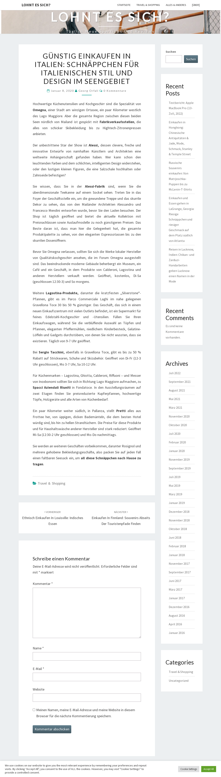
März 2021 (175, 407)
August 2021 (177, 390)
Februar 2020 (177, 442)
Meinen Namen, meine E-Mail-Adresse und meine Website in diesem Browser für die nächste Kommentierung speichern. (85, 713)
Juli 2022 (174, 373)
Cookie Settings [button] (188, 769)
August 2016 (177, 615)
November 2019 (179, 459)
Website (38, 689)
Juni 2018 (175, 537)
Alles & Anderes (176, 5)
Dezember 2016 (179, 607)
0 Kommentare (115, 90)
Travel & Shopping (148, 5)
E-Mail (38, 668)
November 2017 (179, 564)
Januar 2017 (177, 598)
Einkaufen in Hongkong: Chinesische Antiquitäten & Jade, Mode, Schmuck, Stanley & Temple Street (180, 138)
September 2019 (180, 468)
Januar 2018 (177, 555)
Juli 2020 (174, 434)
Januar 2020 (177, 451)
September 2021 (180, 382)
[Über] (196, 5)
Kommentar (43, 583)
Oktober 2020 (178, 425)
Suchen (171, 52)
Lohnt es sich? (36, 4)
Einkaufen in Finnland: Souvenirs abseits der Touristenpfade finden (121, 518)
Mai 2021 (174, 399)
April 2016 (175, 624)
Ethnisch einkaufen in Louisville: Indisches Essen (52, 518)
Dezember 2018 (179, 512)
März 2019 (175, 494)
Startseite (124, 5)
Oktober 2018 (178, 529)
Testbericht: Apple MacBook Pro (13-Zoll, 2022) (181, 108)
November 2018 (179, 520)
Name (38, 648)
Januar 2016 (177, 633)
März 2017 (175, 589)
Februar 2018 (177, 546)
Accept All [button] (209, 769)
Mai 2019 (174, 485)
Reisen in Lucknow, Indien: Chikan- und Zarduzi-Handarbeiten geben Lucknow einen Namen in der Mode (182, 265)
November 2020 (179, 416)
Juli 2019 (174, 477)
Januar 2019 (177, 503)
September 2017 (180, 572)
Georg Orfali (88, 90)
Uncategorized (179, 681)
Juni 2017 (175, 581)
